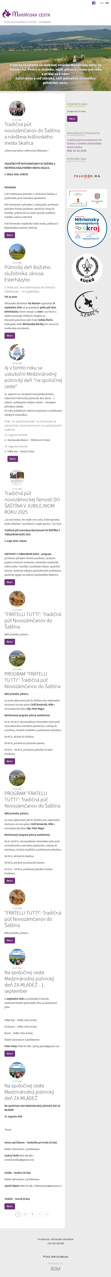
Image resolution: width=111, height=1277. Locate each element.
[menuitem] (19, 22)
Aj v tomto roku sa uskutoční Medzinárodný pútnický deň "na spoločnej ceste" (33, 378)
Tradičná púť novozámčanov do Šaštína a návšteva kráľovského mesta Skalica (32, 135)
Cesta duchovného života (20, 22)
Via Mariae (45, 22)
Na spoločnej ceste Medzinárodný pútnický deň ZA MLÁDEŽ (29, 1093)
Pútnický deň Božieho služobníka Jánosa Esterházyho (27, 275)
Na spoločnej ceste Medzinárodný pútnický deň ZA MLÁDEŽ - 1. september (29, 983)
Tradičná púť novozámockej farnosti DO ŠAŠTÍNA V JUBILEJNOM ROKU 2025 (32, 504)
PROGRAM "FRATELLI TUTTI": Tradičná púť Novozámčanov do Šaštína (32, 681)
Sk (107, 3)
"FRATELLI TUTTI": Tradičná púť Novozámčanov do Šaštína (32, 622)
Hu (102, 3)
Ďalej (10, 236)
